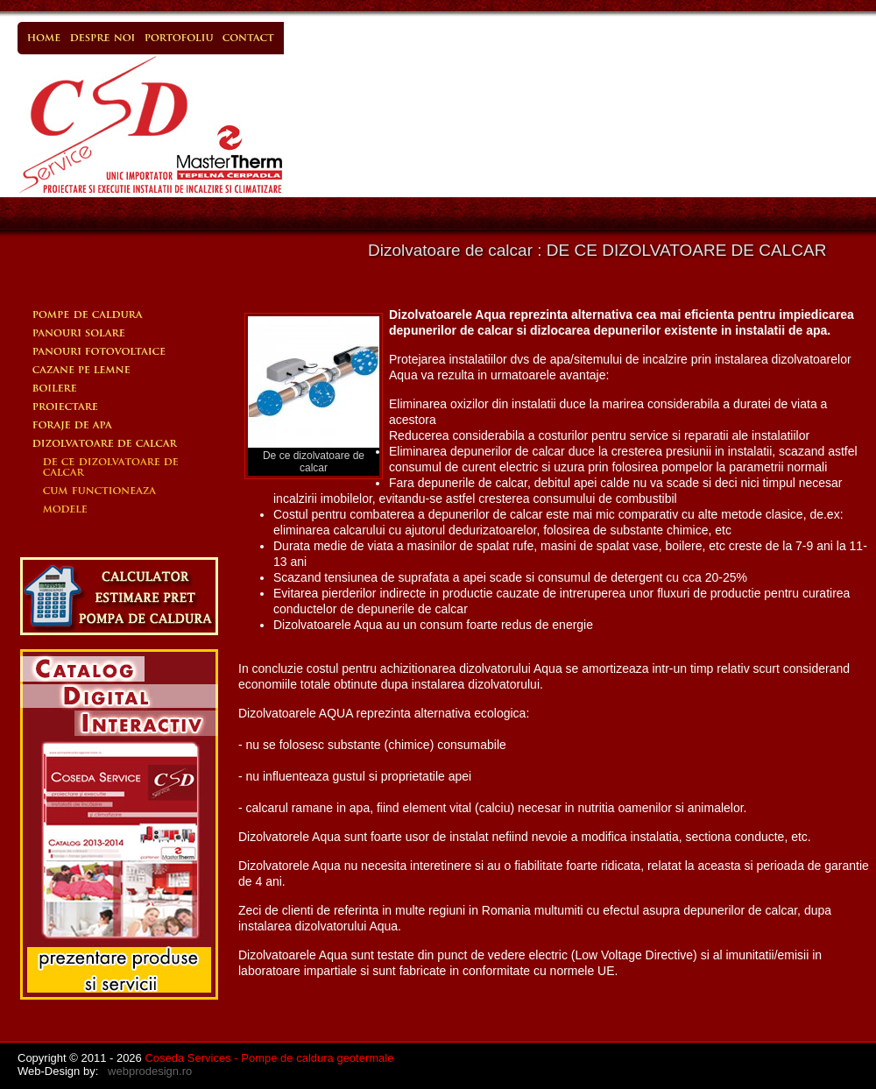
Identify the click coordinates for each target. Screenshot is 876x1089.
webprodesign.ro (150, 1071)
